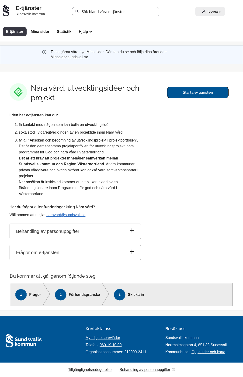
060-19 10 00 (111, 345)
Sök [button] (77, 11)
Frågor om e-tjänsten (37, 252)
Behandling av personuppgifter (47, 231)
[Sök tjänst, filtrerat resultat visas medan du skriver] (115, 11)
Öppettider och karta (208, 352)
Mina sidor (40, 32)
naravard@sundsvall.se (65, 215)
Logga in (210, 11)
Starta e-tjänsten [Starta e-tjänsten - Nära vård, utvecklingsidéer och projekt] (198, 92)
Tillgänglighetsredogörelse (89, 370)
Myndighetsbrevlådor (103, 338)
